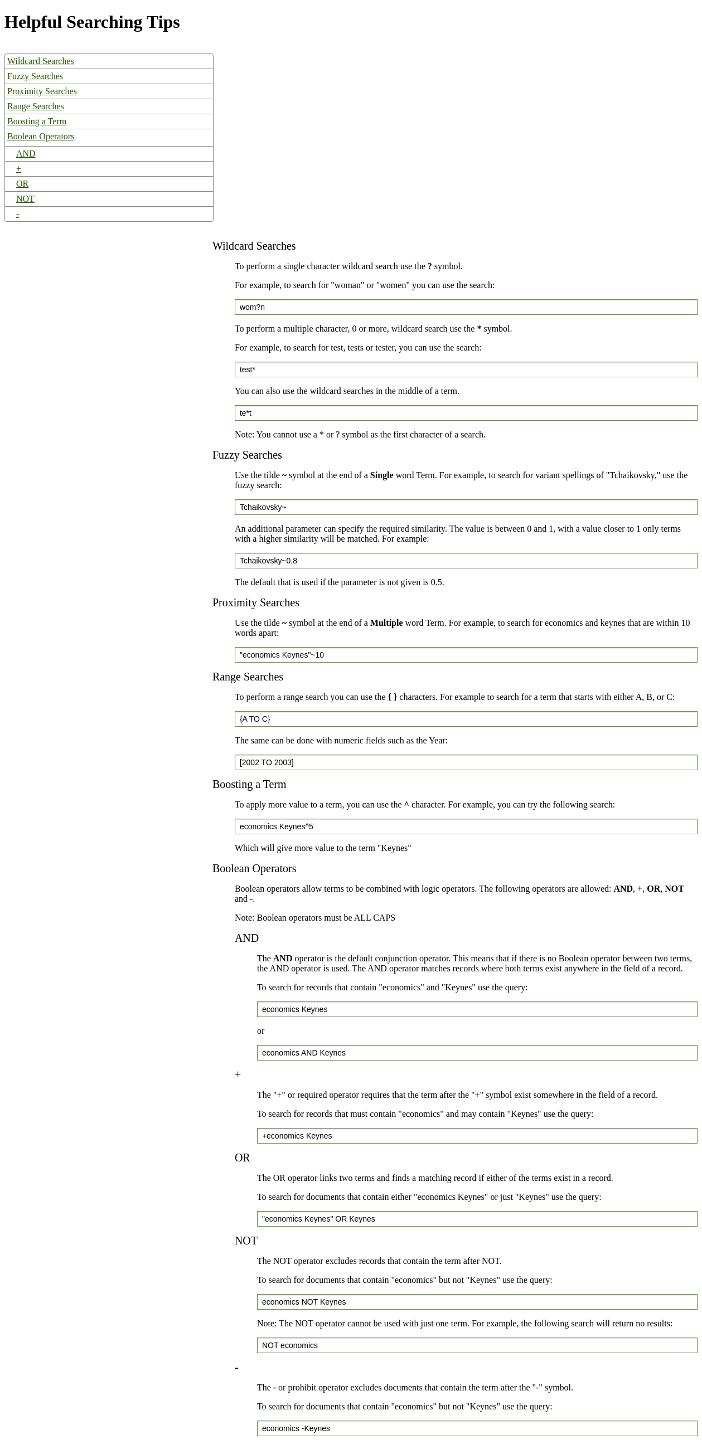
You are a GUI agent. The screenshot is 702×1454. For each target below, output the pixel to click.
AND (26, 153)
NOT (25, 198)
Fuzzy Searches (35, 76)
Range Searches (35, 106)
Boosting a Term (36, 121)
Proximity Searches (42, 91)
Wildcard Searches (40, 61)
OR (22, 183)
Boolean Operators (40, 136)
